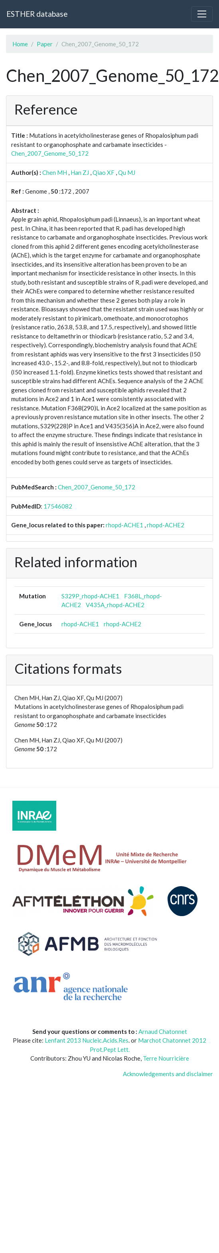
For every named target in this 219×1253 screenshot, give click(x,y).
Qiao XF (103, 172)
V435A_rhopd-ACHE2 (115, 604)
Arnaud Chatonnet (162, 1031)
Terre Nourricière (166, 1058)
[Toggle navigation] (202, 14)
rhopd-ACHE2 (165, 525)
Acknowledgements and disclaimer (168, 1073)
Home (20, 44)
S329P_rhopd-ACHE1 (90, 596)
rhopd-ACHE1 (124, 525)
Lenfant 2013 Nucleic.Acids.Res (86, 1040)
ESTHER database (36, 13)
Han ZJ (80, 172)
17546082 (57, 506)
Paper (45, 44)
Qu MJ (126, 172)
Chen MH (54, 172)
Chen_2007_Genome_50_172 (50, 153)
